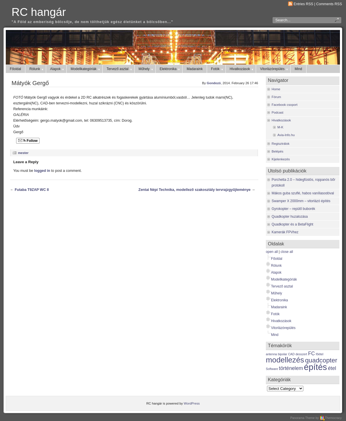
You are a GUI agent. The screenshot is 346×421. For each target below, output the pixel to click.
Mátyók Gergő (30, 83)
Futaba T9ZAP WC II (32, 190)
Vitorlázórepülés (274, 69)
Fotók (217, 69)
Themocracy (331, 418)
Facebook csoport (285, 104)
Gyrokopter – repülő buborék (293, 209)
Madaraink (194, 69)
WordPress (192, 403)
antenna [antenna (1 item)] (271, 354)
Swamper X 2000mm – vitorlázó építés (301, 201)
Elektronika (170, 69)
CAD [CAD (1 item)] (291, 354)
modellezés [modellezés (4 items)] (285, 360)
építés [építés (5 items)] (315, 367)
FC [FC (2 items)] (311, 353)
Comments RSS (329, 4)
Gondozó (214, 83)
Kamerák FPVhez (285, 232)
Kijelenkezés (281, 159)
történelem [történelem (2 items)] (291, 368)
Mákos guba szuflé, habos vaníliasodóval (303, 193)
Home (276, 89)
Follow (27, 141)
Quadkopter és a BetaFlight (292, 224)
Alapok (57, 69)
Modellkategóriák (86, 69)
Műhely (146, 69)
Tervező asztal (120, 69)
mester (23, 153)
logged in (42, 171)
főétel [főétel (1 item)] (319, 354)
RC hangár (39, 12)
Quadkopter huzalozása (290, 217)
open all (272, 252)
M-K (280, 127)
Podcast (277, 112)
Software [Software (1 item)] (272, 369)
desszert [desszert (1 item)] (301, 354)
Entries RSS (303, 4)
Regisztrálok (280, 143)
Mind (298, 69)
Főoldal (15, 69)
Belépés (277, 151)
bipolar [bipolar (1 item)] (282, 354)
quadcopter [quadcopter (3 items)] (321, 360)
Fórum (276, 97)
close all (287, 252)
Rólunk (36, 69)
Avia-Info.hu (286, 135)
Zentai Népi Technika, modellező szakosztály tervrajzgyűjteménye (194, 190)
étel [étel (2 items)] (332, 368)
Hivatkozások (242, 69)
